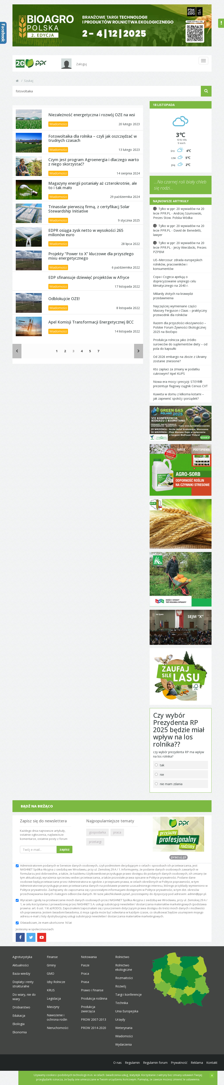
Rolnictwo (122, 957)
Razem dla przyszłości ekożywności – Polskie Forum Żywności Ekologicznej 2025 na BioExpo (179, 327)
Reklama (197, 1062)
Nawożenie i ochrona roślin (57, 1017)
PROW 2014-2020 (93, 1028)
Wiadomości (58, 124)
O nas (117, 1062)
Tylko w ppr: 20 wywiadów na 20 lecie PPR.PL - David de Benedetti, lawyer (178, 230)
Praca (85, 973)
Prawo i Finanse (92, 990)
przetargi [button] (95, 842)
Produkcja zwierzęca (88, 1009)
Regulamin (132, 1062)
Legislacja (54, 998)
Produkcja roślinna (94, 998)
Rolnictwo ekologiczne (123, 967)
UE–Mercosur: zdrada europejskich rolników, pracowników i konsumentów (177, 264)
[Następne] (138, 351)
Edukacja (18, 1015)
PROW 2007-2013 (93, 1019)
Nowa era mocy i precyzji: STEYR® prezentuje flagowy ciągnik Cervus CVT (180, 384)
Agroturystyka (22, 957)
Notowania (89, 957)
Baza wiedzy (21, 973)
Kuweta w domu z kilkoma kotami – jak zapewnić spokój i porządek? (178, 396)
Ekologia (18, 1024)
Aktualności (20, 965)
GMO (50, 973)
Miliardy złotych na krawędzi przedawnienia (173, 296)
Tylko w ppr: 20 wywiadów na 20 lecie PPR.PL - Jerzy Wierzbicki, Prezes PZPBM (179, 247)
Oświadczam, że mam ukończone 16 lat (44, 923)
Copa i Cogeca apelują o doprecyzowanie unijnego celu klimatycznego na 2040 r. (174, 281)
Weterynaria (123, 1028)
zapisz (65, 849)
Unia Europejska (126, 1011)
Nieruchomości (57, 1028)
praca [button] (117, 832)
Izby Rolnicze (56, 982)
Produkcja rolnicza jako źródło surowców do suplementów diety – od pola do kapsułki (180, 344)
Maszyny (53, 1007)
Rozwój (120, 986)
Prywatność (179, 1062)
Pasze (85, 965)
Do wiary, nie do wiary (24, 996)
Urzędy (120, 1019)
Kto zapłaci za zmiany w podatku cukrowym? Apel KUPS (176, 371)
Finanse (52, 957)
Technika (121, 1003)
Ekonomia (19, 1032)
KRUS (51, 990)
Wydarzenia (123, 1044)
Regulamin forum (155, 1062)
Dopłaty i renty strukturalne (22, 984)
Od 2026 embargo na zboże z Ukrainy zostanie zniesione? (179, 359)
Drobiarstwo (21, 1007)
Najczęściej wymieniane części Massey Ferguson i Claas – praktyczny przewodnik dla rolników (180, 310)
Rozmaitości (124, 978)
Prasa (85, 982)
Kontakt (211, 1062)
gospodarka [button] (97, 832)
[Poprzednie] (16, 351)
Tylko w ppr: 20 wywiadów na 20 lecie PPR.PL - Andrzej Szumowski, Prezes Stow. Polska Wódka (178, 213)
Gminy (51, 965)
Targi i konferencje (128, 994)
